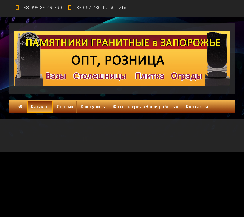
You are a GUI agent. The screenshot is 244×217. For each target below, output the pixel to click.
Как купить (93, 106)
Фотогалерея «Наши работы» (145, 106)
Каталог (40, 106)
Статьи (65, 106)
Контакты (197, 106)
